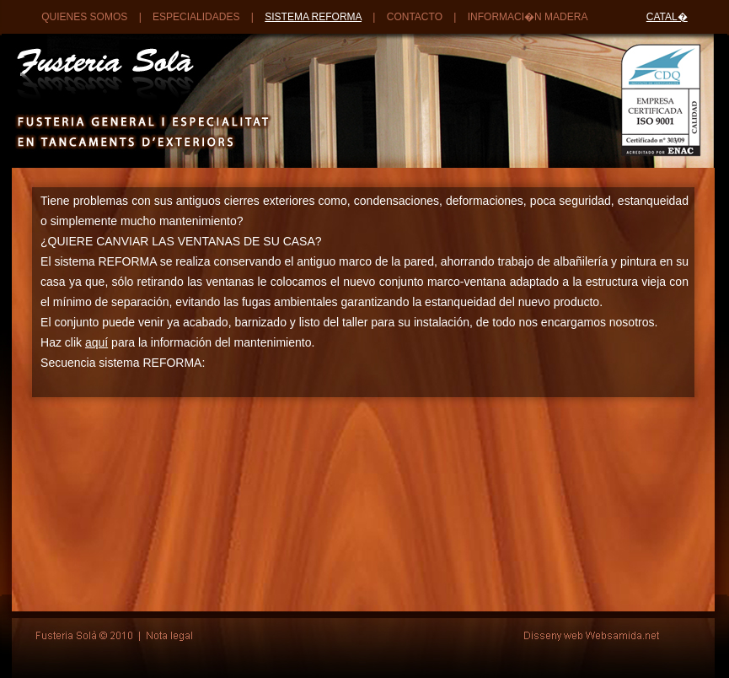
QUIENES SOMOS (84, 17)
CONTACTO (414, 17)
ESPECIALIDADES (196, 17)
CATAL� (667, 17)
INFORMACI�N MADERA (527, 17)
